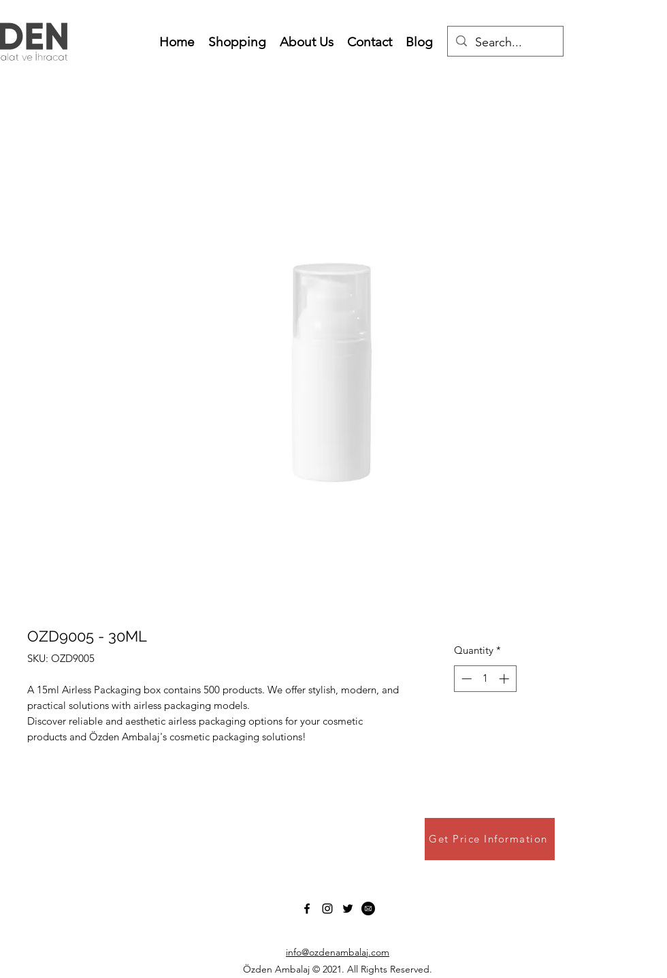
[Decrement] (465, 678)
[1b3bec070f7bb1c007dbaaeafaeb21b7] (368, 908)
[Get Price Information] (490, 839)
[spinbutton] (485, 678)
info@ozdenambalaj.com (337, 952)
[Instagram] (327, 908)
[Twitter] (348, 908)
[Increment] (505, 678)
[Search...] (504, 43)
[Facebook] (307, 908)
